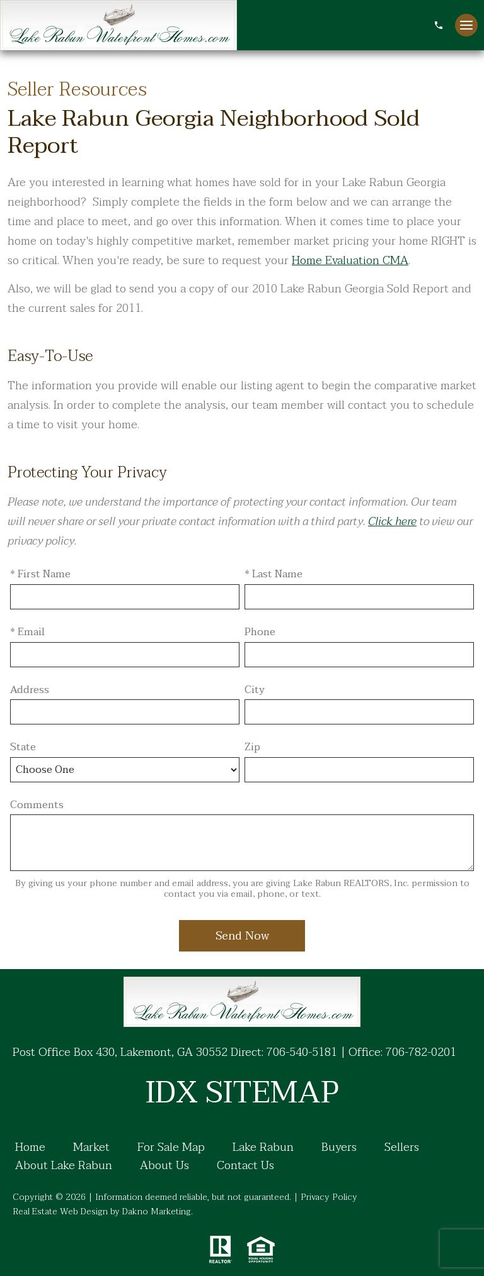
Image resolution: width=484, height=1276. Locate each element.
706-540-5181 (302, 1052)
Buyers (339, 1148)
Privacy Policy (329, 1197)
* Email (27, 632)
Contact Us (245, 1166)
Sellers (401, 1148)
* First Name (40, 575)
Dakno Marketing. (157, 1211)
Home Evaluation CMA (350, 260)
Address (29, 690)
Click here (392, 521)
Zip (252, 748)
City (255, 690)
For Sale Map (171, 1148)
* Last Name (273, 575)
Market (91, 1148)
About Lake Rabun (63, 1166)
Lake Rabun (263, 1148)
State (23, 748)
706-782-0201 (421, 1052)
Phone (260, 632)
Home (30, 1148)
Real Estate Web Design (60, 1211)
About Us (164, 1166)
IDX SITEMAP (242, 1093)
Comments (37, 805)
